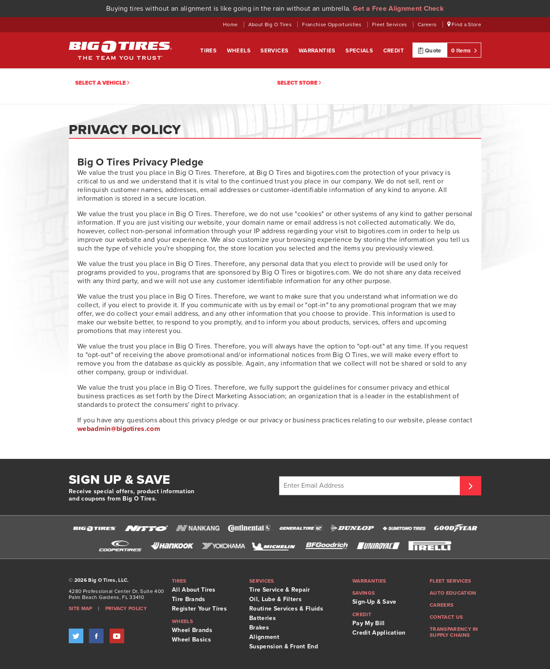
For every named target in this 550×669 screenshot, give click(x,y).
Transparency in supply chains (454, 632)
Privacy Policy (126, 608)
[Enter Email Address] (370, 485)
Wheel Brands (192, 630)
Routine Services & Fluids (286, 608)
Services (275, 50)
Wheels (239, 50)
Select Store (299, 83)
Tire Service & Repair (279, 589)
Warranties (318, 50)
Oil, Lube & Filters (275, 599)
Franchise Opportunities (332, 24)
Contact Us (446, 617)
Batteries (262, 618)
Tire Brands (188, 599)
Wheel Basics (191, 639)
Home (231, 24)
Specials (360, 50)
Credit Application (379, 632)
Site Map (80, 608)
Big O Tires (120, 50)
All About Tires (194, 589)
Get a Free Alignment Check (398, 8)
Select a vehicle (102, 83)
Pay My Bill (368, 623)
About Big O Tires (270, 24)
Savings (363, 593)
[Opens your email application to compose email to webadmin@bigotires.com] (118, 429)
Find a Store (464, 24)
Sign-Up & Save (374, 601)
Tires (209, 50)
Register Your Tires (199, 608)
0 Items (464, 50)
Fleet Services (390, 24)
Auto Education (453, 593)
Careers (428, 24)
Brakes (259, 627)
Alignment (264, 637)
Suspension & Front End (283, 646)
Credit (393, 50)
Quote (429, 50)
